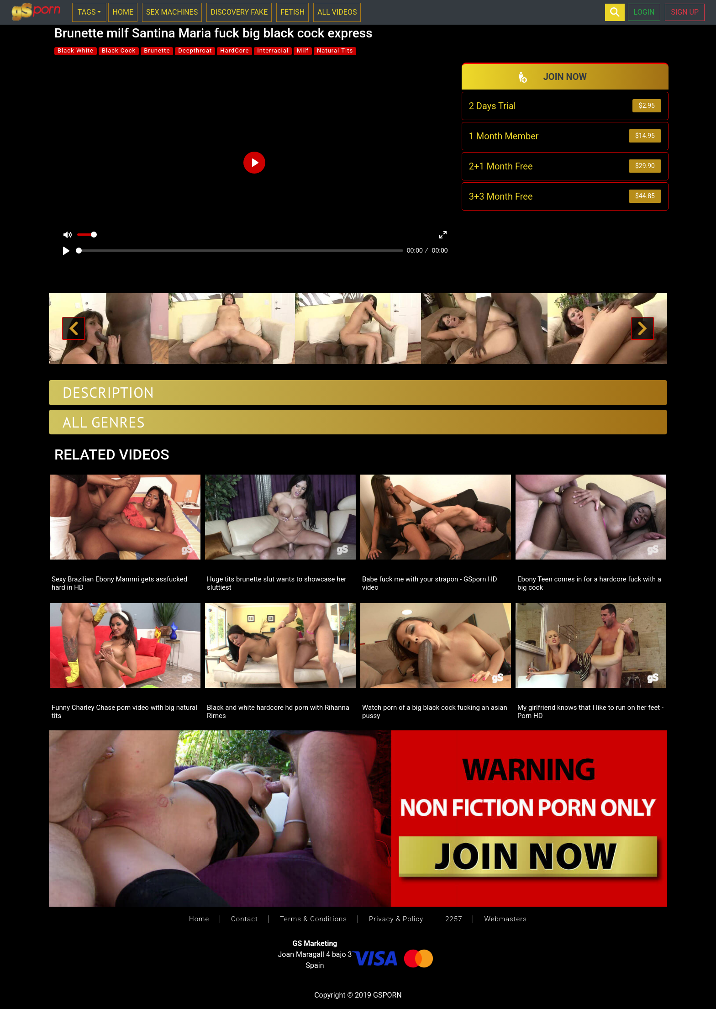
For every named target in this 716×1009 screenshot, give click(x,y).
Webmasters (505, 919)
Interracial (273, 50)
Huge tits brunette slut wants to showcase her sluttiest (276, 583)
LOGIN (644, 12)
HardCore (234, 50)
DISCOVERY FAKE (239, 12)
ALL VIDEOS (337, 12)
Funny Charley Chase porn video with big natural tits (124, 711)
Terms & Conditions (313, 919)
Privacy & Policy (396, 919)
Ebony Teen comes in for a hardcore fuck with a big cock (589, 583)
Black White (76, 50)
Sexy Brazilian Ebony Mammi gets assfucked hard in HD (119, 583)
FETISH (292, 12)
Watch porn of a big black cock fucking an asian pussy (434, 711)
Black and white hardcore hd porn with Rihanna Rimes (278, 711)
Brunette (157, 50)
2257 (453, 919)
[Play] (66, 250)
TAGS (87, 12)
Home (199, 919)
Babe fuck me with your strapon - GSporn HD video (429, 583)
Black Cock (119, 50)
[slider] (239, 250)
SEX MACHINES (172, 12)
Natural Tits (335, 50)
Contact (244, 919)
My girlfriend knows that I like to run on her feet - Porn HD (590, 711)
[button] (73, 329)
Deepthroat (195, 50)
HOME (122, 12)
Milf (303, 50)
